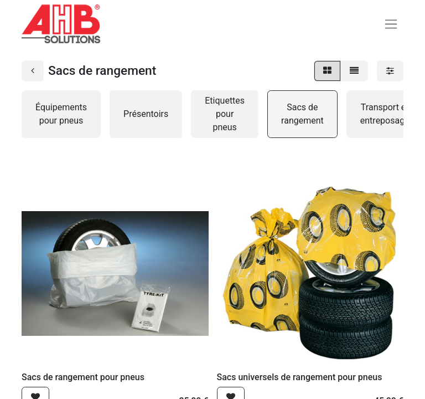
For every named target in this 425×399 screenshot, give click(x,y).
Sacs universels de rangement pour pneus (299, 377)
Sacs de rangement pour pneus (83, 377)
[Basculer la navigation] (391, 24)
